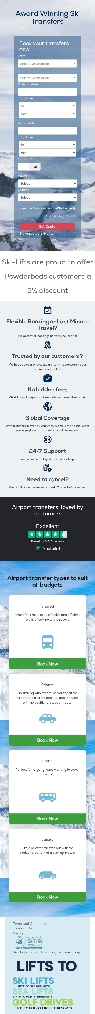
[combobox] (47, 63)
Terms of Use (23, 928)
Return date (26, 123)
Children (23, 190)
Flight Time (27, 98)
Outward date (28, 84)
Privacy (18, 933)
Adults (22, 176)
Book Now (47, 663)
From (21, 56)
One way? (25, 159)
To (19, 70)
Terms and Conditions (30, 923)
